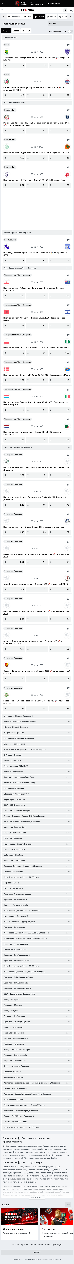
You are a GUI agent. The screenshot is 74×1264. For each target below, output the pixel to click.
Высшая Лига (9, 110)
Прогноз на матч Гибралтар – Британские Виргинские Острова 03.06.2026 (33, 289)
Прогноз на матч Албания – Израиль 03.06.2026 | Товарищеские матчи (34, 319)
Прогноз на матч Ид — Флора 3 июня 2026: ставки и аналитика (33, 527)
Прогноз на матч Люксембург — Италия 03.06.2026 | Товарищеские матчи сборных (35, 403)
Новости (15, 1245)
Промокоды (57, 1245)
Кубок (6, 45)
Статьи (40, 1245)
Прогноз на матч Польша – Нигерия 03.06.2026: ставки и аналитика (36, 348)
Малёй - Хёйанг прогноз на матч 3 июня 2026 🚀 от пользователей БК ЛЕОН (37, 612)
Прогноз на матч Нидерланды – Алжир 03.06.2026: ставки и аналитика (32, 433)
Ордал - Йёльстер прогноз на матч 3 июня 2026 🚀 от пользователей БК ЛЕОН (36, 672)
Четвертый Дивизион (13, 455)
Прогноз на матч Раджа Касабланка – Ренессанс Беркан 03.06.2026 (36, 153)
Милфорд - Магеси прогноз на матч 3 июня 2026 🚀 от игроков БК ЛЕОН (35, 254)
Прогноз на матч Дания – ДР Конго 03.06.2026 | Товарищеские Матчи (36, 375)
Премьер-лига (10, 240)
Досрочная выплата (14, 1229)
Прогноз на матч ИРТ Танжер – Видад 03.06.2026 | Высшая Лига (34, 180)
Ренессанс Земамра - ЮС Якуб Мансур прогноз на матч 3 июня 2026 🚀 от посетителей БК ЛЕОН (36, 124)
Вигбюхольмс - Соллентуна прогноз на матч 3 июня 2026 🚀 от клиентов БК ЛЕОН (33, 88)
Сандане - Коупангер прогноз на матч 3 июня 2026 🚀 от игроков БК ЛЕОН (36, 555)
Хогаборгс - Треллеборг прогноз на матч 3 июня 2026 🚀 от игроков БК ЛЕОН (36, 59)
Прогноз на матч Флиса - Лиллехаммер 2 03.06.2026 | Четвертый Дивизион (34, 498)
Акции (33, 1245)
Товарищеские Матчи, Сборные (17, 275)
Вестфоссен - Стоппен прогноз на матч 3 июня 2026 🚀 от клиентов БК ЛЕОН (36, 702)
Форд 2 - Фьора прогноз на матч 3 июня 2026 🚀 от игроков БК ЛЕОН (36, 584)
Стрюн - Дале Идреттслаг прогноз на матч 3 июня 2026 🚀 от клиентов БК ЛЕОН (33, 642)
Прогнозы (25, 1245)
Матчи (47, 1245)
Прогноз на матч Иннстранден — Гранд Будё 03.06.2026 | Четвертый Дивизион (36, 468)
